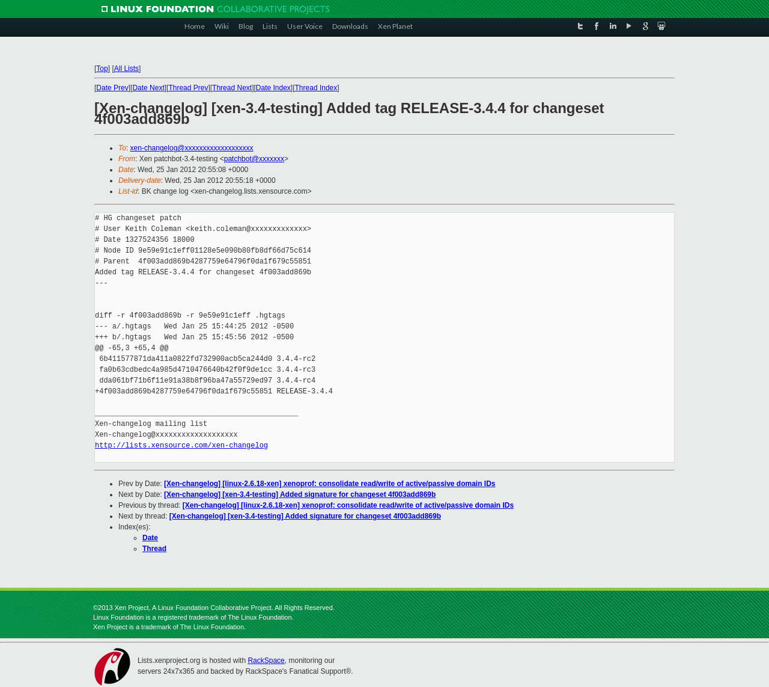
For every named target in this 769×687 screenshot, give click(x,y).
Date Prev (112, 88)
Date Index (273, 88)
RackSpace (266, 660)
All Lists (126, 68)
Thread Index (316, 88)
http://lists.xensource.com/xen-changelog (181, 445)
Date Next (148, 88)
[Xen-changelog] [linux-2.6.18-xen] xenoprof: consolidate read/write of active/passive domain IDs (329, 483)
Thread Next (232, 88)
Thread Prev (188, 88)
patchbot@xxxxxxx (254, 159)
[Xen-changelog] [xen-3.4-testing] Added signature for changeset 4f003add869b (300, 494)
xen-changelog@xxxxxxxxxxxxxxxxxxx (192, 148)
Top (102, 68)
